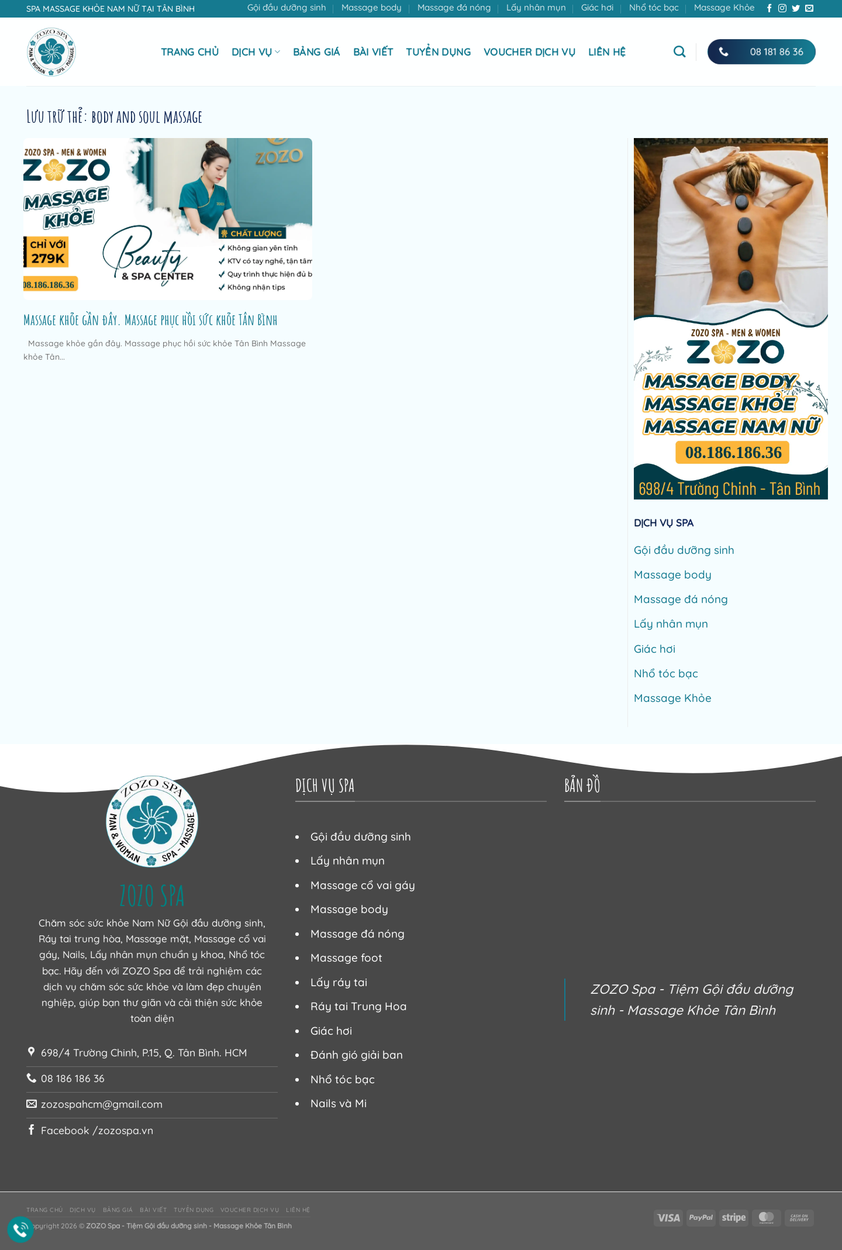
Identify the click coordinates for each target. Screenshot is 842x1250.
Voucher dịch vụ (529, 52)
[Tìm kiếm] (679, 51)
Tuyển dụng (438, 52)
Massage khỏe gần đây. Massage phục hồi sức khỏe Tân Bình (150, 319)
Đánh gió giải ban (356, 1055)
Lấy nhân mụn (536, 7)
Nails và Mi (338, 1103)
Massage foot (346, 958)
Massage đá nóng (454, 7)
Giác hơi (597, 7)
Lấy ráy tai (338, 982)
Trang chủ (190, 52)
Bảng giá (316, 52)
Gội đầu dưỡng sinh (286, 7)
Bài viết (373, 52)
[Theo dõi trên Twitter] (796, 8)
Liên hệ (607, 52)
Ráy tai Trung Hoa (358, 1006)
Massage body (371, 7)
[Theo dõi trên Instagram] (782, 8)
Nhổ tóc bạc (654, 7)
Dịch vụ (256, 52)
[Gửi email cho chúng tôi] (809, 8)
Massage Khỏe (724, 7)
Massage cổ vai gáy (362, 885)
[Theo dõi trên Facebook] (769, 8)
